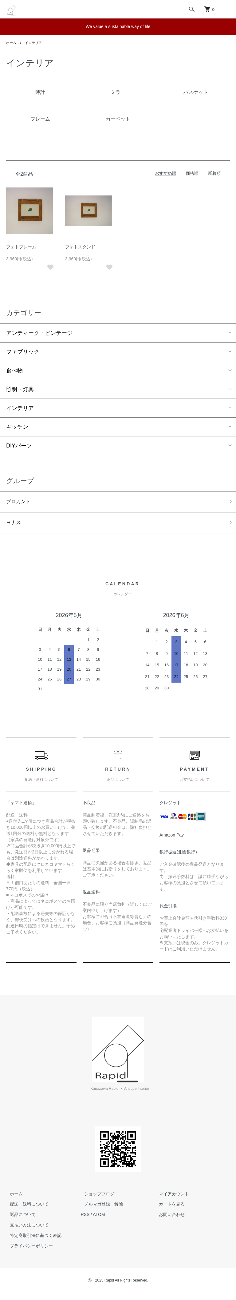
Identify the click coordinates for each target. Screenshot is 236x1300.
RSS (85, 1216)
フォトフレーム (21, 246)
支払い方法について (25, 1227)
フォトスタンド (80, 246)
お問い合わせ (168, 1216)
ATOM (99, 1216)
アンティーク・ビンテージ (39, 333)
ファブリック (22, 352)
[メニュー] (227, 9)
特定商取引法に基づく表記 (32, 1237)
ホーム (11, 43)
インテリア (35, 43)
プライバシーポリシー (27, 1248)
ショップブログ (96, 1196)
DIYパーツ (19, 446)
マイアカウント (170, 1196)
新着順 (214, 173)
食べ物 (14, 370)
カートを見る (168, 1206)
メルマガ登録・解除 (100, 1206)
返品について (19, 1216)
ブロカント (20, 502)
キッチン (17, 427)
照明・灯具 (20, 389)
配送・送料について (25, 1206)
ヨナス (14, 524)
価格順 (192, 173)
